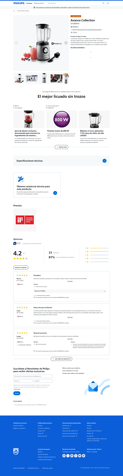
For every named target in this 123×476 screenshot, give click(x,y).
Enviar (17, 393)
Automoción (66, 428)
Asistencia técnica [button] (39, 3)
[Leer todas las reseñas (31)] (61, 359)
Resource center (42, 436)
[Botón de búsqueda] (103, 3)
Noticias (89, 428)
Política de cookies (47, 468)
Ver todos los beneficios (78, 47)
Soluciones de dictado (69, 436)
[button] (32, 78)
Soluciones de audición (70, 431)
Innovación (90, 436)
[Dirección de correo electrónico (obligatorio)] (32, 376)
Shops (40, 433)
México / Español (92, 452)
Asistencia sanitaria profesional (47, 457)
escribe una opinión (21, 267)
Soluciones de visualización (70, 433)
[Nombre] (22, 381)
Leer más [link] (70, 281)
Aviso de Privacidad (18, 468)
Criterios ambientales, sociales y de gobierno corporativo (97, 440)
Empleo (90, 433)
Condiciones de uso (33, 468)
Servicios (41, 431)
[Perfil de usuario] (108, 3)
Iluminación (66, 426)
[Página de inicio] (18, 3)
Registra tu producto (19, 428)
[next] (66, 43)
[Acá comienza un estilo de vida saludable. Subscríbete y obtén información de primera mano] (61, 8)
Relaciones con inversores (94, 431)
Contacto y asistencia (44, 428)
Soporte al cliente (18, 426)
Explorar (40, 426)
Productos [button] (29, 3)
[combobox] (71, 3)
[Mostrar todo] (61, 147)
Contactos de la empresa (45, 460)
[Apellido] (43, 381)
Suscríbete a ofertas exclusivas (71, 452)
